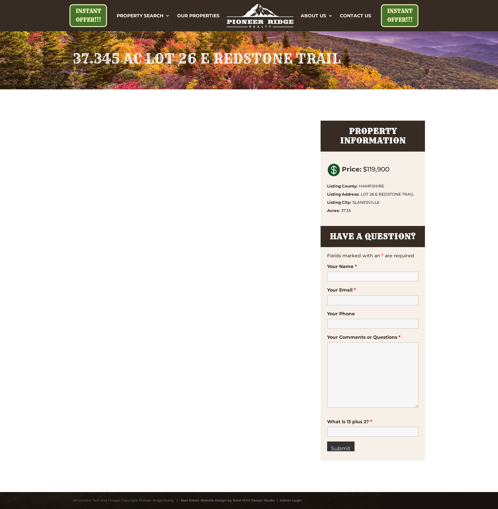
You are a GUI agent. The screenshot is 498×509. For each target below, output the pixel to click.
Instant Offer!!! (88, 15)
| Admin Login (288, 500)
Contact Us (355, 16)
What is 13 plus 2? (349, 422)
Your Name (342, 266)
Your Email (341, 290)
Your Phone (341, 314)
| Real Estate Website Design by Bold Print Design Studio (225, 500)
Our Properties (198, 16)
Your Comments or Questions (363, 337)
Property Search (140, 16)
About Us (313, 16)
